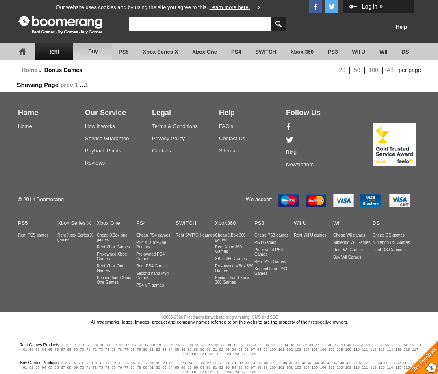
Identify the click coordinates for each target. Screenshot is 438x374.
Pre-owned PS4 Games (150, 256)
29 (223, 345)
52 (368, 345)
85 (177, 350)
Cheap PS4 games (153, 235)
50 (357, 70)
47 (336, 345)
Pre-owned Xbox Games (112, 256)
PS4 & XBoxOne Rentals (151, 244)
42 (305, 345)
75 (114, 350)
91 (215, 350)
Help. (402, 27)
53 (374, 345)
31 (235, 345)
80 (145, 350)
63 (38, 350)
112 (373, 350)
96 (247, 350)
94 (234, 350)
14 (128, 345)
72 (95, 350)
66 (56, 350)
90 (208, 350)
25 (197, 345)
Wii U (300, 223)
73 (101, 350)
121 (211, 354)
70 (82, 350)
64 (44, 350)
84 (171, 350)
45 (324, 345)
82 (158, 350)
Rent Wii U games (310, 235)
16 (140, 345)
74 (107, 350)
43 (311, 345)
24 (191, 345)
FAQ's (226, 126)
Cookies (161, 151)
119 (194, 354)
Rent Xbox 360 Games (228, 249)
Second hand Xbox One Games (114, 280)
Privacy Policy (168, 138)
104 (306, 350)
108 (340, 350)
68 (69, 350)
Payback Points (103, 151)
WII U (359, 52)
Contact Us (232, 138)
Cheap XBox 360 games (230, 237)
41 (299, 345)
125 (244, 354)
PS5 (124, 52)
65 (50, 350)
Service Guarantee (107, 138)
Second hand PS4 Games (152, 275)
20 (342, 70)
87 (190, 350)
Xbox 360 (302, 52)
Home (29, 70)
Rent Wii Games (348, 250)
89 (202, 350)
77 (126, 350)
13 (121, 345)
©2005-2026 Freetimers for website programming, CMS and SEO (220, 317)
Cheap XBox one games (112, 237)
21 (172, 345)
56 (393, 345)
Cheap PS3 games (271, 235)
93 (228, 350)
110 (356, 350)
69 (76, 350)
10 (102, 345)
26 (204, 345)
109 (348, 350)
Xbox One (204, 52)
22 (178, 345)
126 (253, 354)
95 (240, 350)
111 (365, 350)
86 (183, 350)
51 (362, 345)
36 (267, 345)
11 (108, 345)
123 (228, 354)
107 (331, 350)
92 (221, 350)
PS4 (236, 52)
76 (120, 350)
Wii (336, 223)
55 (387, 345)
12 (115, 345)
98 (259, 350)
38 (280, 345)
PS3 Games (265, 242)
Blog (291, 152)
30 (229, 345)
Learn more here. (229, 7)
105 (315, 350)
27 (210, 345)
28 (216, 345)
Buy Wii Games (347, 257)
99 (266, 350)
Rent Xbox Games (113, 247)
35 (260, 345)
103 (298, 350)
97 (253, 350)
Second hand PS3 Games (270, 271)
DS (405, 52)
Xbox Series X (160, 52)
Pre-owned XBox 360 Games (234, 268)
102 (289, 350)
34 (254, 345)
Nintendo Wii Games (352, 242)
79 (139, 350)
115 (398, 350)
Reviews (95, 163)
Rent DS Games (387, 250)
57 (400, 345)
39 (286, 345)
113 (382, 350)
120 (202, 354)
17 (147, 345)
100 (373, 70)
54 (381, 345)
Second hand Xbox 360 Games (232, 280)
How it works (100, 126)
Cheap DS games (389, 235)
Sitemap (229, 151)
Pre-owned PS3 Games (268, 252)
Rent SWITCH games (195, 235)
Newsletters (300, 164)
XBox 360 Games (231, 259)
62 (31, 350)
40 (292, 345)
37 (273, 345)
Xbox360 (225, 223)
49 (349, 345)
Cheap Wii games (349, 235)
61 (25, 350)
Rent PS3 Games (270, 261)
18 (153, 345)
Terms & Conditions (175, 126)
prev (66, 84)
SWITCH (266, 52)
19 (159, 345)
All (390, 70)
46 (330, 345)
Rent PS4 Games (152, 266)
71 (88, 350)
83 (164, 350)
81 (152, 350)
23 (184, 345)
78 (132, 350)
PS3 (333, 52)
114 (390, 350)
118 (186, 354)
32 (241, 345)
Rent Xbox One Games (110, 268)
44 (317, 345)
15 (134, 345)
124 (236, 354)
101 (281, 350)
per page (410, 70)
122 (220, 354)
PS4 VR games (150, 285)
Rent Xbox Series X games (75, 237)
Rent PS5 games (33, 235)
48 (343, 345)
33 (248, 345)
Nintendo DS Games (391, 242)
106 (323, 350)
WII (383, 52)
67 (63, 350)
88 (196, 350)
